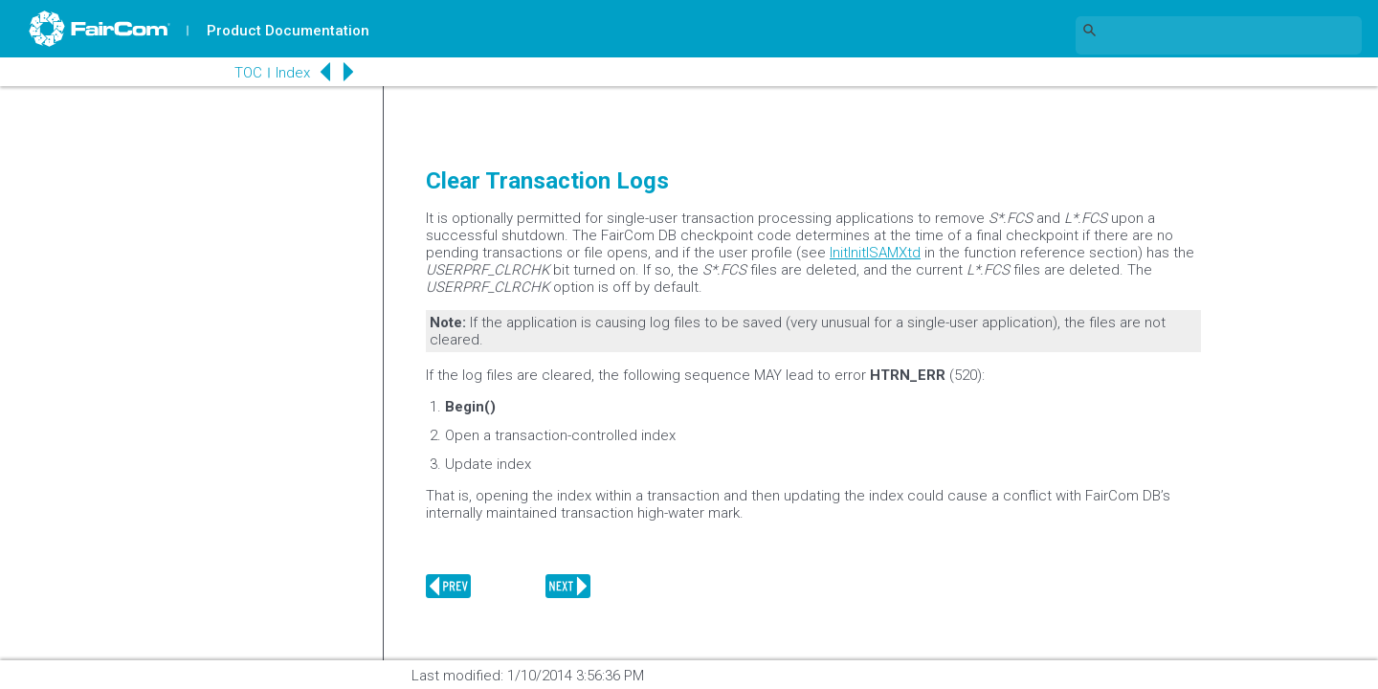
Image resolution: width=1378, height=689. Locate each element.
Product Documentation (288, 30)
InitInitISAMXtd (875, 252)
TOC (248, 72)
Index (293, 72)
